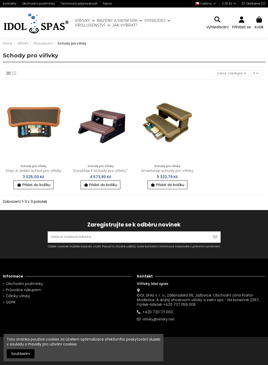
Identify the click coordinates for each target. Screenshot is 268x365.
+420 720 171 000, (158, 312)
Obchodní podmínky (39, 3)
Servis (107, 3)
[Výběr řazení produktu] (230, 73)
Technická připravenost (79, 3)
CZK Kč (229, 3)
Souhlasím (20, 353)
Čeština (205, 3)
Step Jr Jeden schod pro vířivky (33, 171)
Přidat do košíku (34, 185)
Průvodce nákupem (23, 290)
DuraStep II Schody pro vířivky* (100, 171)
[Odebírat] (215, 236)
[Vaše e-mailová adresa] (129, 236)
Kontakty (10, 3)
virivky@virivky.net (159, 319)
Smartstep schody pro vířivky (167, 171)
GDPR (10, 302)
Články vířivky (18, 296)
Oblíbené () (253, 3)
